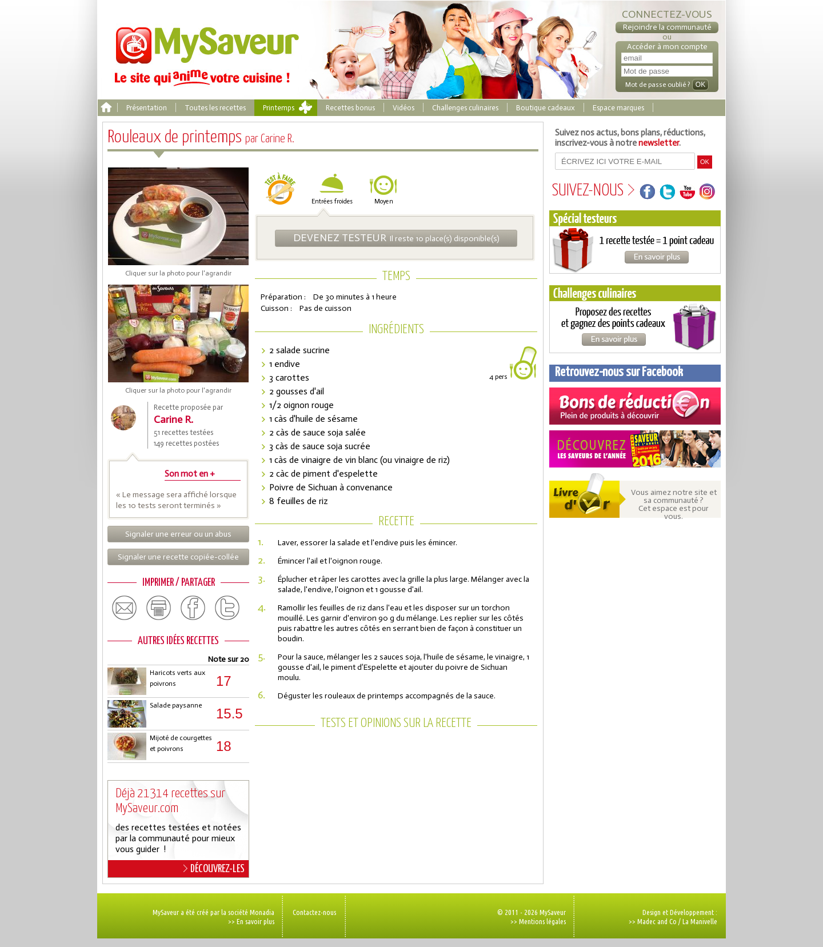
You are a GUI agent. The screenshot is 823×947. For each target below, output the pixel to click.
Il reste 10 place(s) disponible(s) (396, 237)
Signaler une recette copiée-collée (178, 557)
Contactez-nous (314, 912)
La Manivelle (699, 921)
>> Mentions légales (538, 921)
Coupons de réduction (635, 406)
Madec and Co (657, 921)
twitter (227, 608)
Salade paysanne (176, 705)
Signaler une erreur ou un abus (178, 534)
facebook (193, 608)
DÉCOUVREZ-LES (214, 868)
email (124, 608)
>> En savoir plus (251, 921)
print (158, 608)
